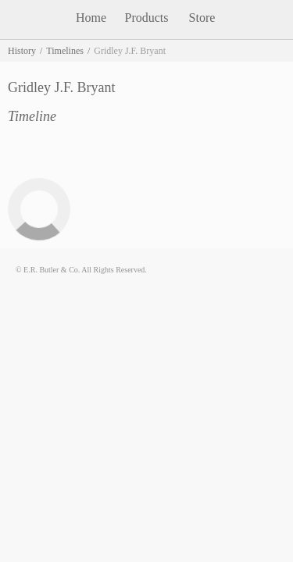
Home (91, 17)
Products (147, 17)
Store (202, 17)
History (22, 50)
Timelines (65, 50)
